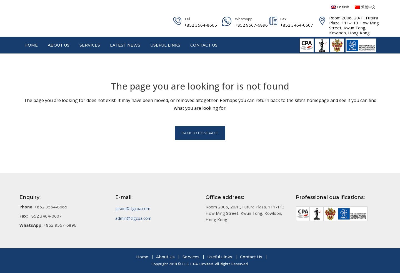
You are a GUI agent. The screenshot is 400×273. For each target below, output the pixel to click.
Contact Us (251, 257)
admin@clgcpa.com (133, 218)
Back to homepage (200, 133)
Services (190, 257)
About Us (165, 257)
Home (142, 257)
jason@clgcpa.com (132, 208)
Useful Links (219, 257)
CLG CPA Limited (197, 264)
